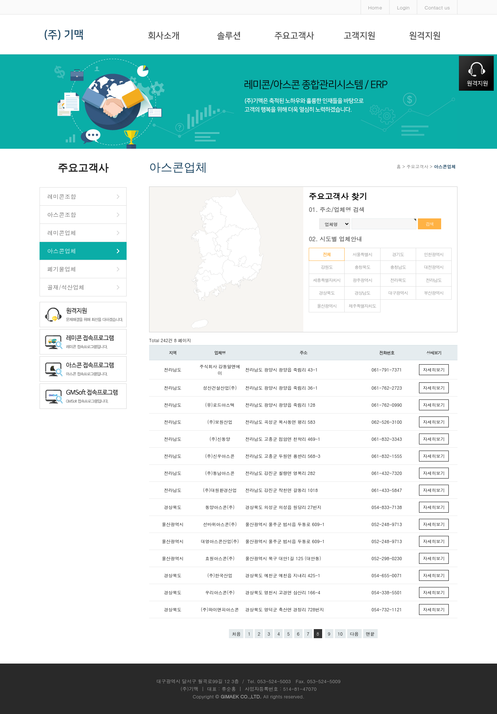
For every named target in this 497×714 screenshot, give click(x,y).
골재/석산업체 (66, 287)
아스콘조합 (61, 214)
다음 (354, 634)
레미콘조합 (61, 196)
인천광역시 (433, 254)
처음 (236, 634)
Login (403, 7)
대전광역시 (433, 267)
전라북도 (398, 280)
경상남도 (362, 293)
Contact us (437, 7)
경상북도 (326, 293)
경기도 (398, 254)
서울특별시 (362, 254)
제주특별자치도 (362, 306)
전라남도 (433, 280)
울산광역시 (327, 306)
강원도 (326, 267)
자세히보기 (434, 369)
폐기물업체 (61, 269)
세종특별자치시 (327, 280)
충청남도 (398, 267)
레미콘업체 (61, 233)
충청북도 (362, 267)
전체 (327, 254)
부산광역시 (433, 293)
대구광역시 (398, 293)
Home (375, 7)
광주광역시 (362, 280)
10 (340, 634)
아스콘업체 (61, 251)
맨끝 (370, 634)
